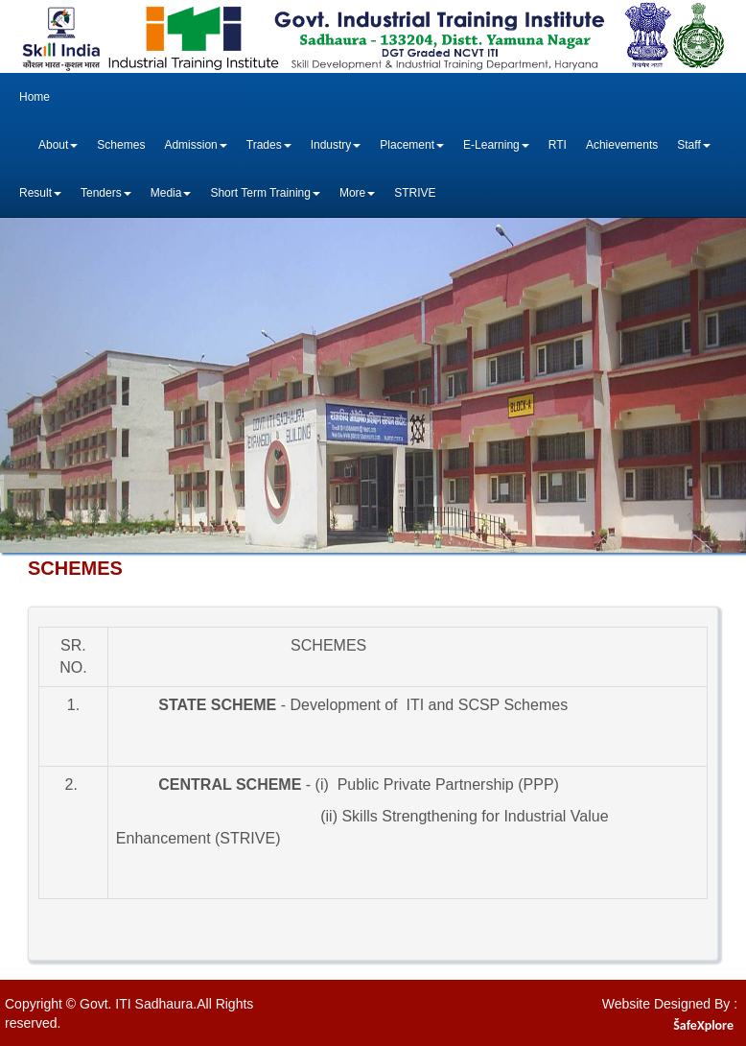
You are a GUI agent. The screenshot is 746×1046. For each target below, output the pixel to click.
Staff (693, 145)
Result (40, 193)
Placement (412, 145)
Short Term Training (265, 193)
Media (171, 193)
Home (34, 97)
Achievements (622, 145)
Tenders (106, 193)
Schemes (121, 145)
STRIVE (414, 193)
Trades (268, 145)
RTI (557, 145)
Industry (336, 145)
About (58, 145)
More (357, 193)
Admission (195, 145)
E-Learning (496, 145)
